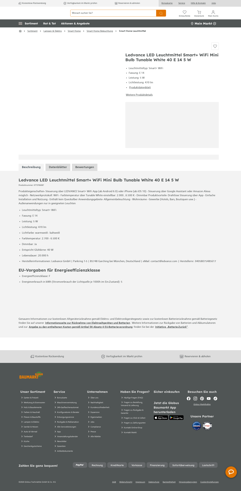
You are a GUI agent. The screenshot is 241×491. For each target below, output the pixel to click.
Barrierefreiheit (169, 482)
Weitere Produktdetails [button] (139, 107)
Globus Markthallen (202, 405)
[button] (28, 31)
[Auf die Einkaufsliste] (215, 56)
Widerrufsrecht (125, 482)
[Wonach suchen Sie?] (113, 16)
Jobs (214, 3)
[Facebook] (188, 398)
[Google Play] (176, 417)
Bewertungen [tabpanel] (84, 180)
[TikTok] (215, 398)
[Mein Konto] (213, 16)
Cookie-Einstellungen (209, 482)
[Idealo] (197, 426)
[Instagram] (195, 398)
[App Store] (161, 417)
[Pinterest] (202, 398)
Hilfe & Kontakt (198, 3)
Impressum (140, 482)
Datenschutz (153, 482)
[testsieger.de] (207, 426)
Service (181, 3)
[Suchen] (161, 16)
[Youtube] (208, 398)
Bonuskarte (167, 3)
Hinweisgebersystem (188, 482)
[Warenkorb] (199, 16)
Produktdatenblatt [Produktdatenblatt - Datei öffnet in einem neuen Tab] (140, 100)
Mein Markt (203, 31)
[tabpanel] (31, 180)
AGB (114, 482)
